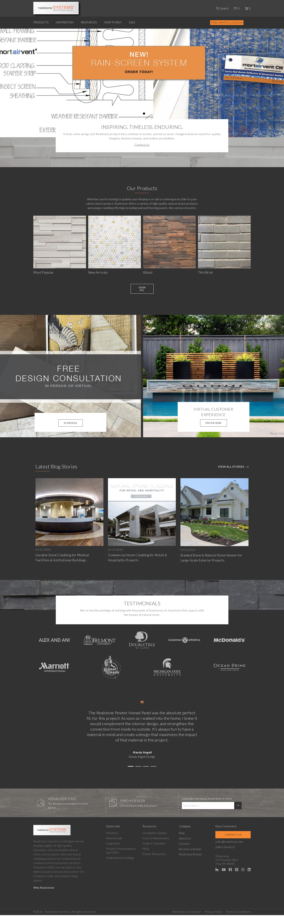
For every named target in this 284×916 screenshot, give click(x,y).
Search (224, 8)
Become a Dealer (191, 850)
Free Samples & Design (227, 22)
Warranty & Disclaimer (186, 912)
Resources (89, 22)
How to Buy (113, 22)
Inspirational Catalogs (120, 859)
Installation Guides (155, 834)
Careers (185, 845)
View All (142, 290)
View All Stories (231, 468)
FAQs (146, 850)
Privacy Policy (213, 912)
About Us (186, 839)
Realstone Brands (191, 855)
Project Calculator (155, 845)
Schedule (70, 424)
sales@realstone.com (231, 843)
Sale (132, 22)
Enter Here (214, 424)
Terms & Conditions (238, 912)
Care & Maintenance (156, 839)
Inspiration (65, 22)
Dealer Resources (155, 855)
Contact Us (142, 144)
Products (41, 22)
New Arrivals (114, 839)
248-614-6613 (227, 848)
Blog (183, 834)
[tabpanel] (142, 83)
